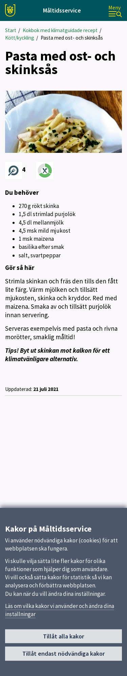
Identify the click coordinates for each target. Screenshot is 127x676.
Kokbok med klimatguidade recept (60, 30)
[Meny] (115, 11)
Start (10, 30)
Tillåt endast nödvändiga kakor (63, 656)
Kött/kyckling (19, 37)
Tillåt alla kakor (63, 639)
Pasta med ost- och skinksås (72, 37)
